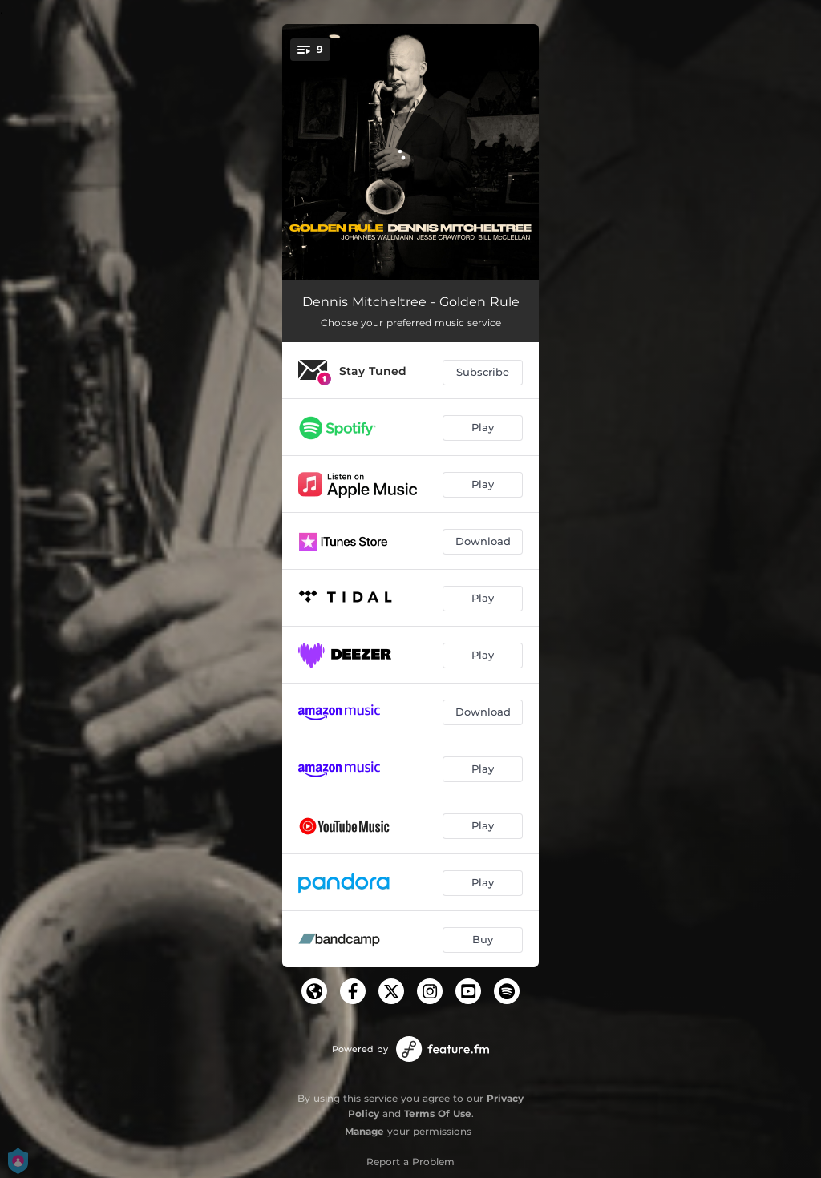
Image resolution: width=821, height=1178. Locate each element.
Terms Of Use (437, 1113)
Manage (364, 1131)
